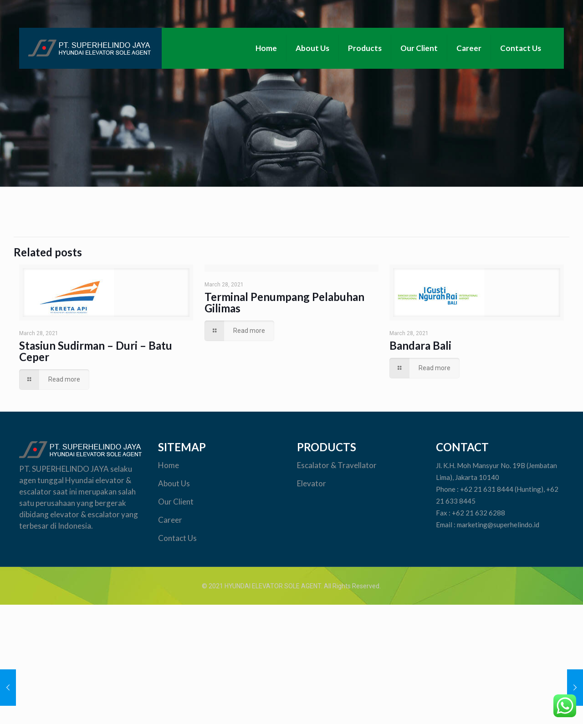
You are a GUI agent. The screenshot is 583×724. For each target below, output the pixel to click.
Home (168, 465)
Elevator (312, 483)
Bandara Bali (420, 345)
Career (170, 520)
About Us (174, 483)
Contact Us (177, 538)
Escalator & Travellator (337, 465)
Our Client (176, 501)
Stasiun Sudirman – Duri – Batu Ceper (95, 351)
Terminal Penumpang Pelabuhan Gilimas (284, 302)
